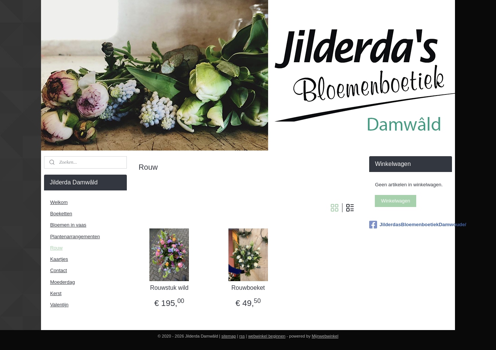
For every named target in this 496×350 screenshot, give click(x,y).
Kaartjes (59, 259)
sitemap (228, 336)
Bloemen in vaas (68, 225)
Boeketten (61, 213)
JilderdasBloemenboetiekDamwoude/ (410, 224)
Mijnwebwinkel (325, 336)
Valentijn (59, 304)
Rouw (56, 248)
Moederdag (62, 282)
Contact (58, 270)
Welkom (59, 202)
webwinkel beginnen (266, 336)
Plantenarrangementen (75, 236)
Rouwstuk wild (169, 288)
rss (242, 336)
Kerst (55, 293)
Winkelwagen (395, 201)
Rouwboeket (248, 288)
